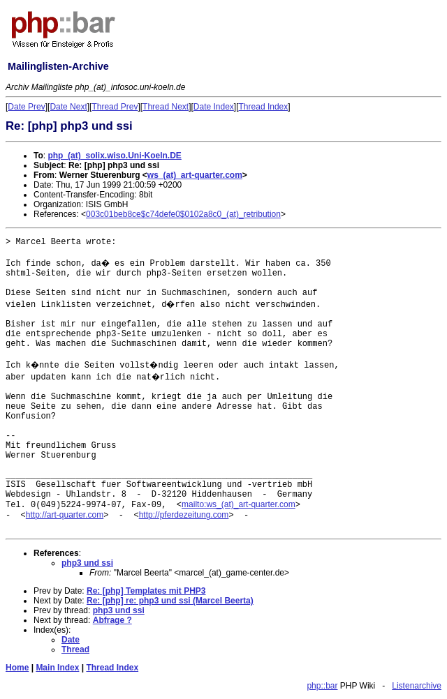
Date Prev (26, 107)
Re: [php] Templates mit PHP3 (146, 591)
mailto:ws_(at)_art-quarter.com (238, 504)
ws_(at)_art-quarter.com (194, 175)
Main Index (57, 667)
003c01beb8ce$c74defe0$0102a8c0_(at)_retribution (183, 214)
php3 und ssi (87, 563)
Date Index (213, 107)
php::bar (322, 686)
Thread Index (263, 107)
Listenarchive (416, 686)
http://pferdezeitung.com (184, 515)
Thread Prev (114, 107)
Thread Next (165, 107)
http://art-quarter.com (64, 515)
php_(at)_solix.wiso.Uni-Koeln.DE (114, 155)
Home (17, 667)
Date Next (68, 107)
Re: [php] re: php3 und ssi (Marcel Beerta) (170, 601)
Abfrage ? (112, 620)
